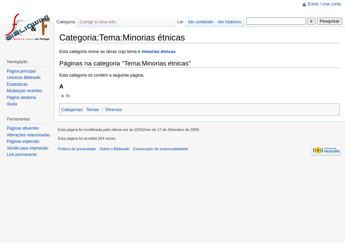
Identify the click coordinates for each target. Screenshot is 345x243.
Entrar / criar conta (324, 4)
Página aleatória (21, 97)
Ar (68, 95)
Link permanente (22, 154)
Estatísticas (17, 84)
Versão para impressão (27, 148)
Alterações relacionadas (28, 135)
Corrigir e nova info (98, 21)
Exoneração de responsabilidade (160, 149)
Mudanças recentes (24, 90)
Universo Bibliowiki (23, 77)
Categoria (65, 21)
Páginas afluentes (23, 128)
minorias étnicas (159, 51)
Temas (92, 109)
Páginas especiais (23, 141)
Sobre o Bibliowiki (114, 149)
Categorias (71, 109)
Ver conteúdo (200, 21)
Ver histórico (229, 21)
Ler (180, 21)
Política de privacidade (77, 149)
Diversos (113, 109)
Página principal (21, 71)
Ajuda (12, 104)
